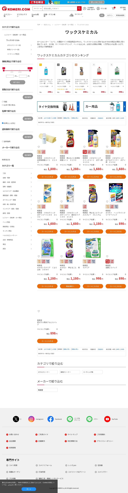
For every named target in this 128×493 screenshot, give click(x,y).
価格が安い (67, 118)
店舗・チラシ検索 (49, 15)
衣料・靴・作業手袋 (9, 204)
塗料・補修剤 (7, 186)
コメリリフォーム (45, 465)
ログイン (110, 15)
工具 (4, 173)
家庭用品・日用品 (8, 226)
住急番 (100, 465)
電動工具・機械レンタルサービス (51, 478)
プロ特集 (12, 478)
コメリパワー (103, 472)
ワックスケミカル (12, 40)
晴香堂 (40, 390)
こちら (10, 485)
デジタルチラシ (22, 15)
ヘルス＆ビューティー (10, 235)
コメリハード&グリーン (77, 472)
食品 (4, 244)
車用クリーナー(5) (13, 49)
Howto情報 (35, 15)
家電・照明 (6, 213)
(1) (66, 89)
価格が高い (75, 118)
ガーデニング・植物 (9, 200)
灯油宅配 (42, 472)
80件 (118, 118)
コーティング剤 (88, 372)
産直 (4, 248)
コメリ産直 (13, 465)
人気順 (54, 118)
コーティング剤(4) (13, 54)
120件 (122, 118)
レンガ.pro (72, 465)
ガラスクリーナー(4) (14, 45)
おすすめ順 (47, 118)
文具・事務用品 (8, 240)
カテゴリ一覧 (8, 15)
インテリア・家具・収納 (11, 209)
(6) (84, 89)
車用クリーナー (66, 372)
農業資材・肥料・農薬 (10, 195)
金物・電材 (6, 178)
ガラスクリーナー (44, 372)
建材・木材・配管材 (9, 182)
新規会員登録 (120, 15)
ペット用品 (6, 222)
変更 (102, 15)
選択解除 (28, 97)
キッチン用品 (7, 231)
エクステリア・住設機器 (11, 191)
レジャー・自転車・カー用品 (15, 35)
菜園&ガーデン (14, 472)
